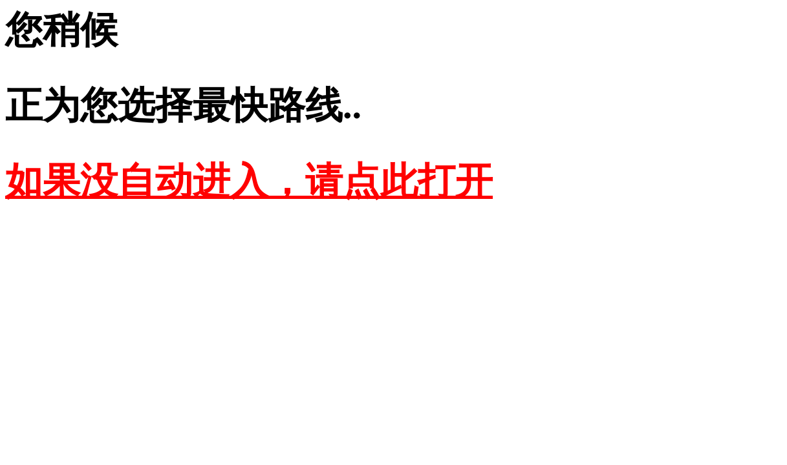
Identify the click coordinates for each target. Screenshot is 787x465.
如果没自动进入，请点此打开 (249, 181)
